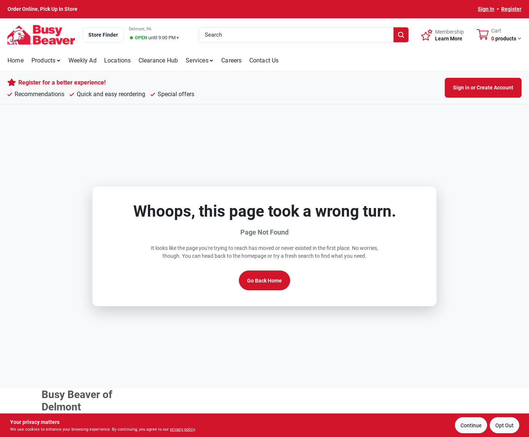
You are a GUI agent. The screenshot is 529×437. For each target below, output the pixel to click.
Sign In (486, 9)
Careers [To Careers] (231, 60)
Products (43, 60)
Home (15, 60)
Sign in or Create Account (483, 88)
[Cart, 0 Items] (499, 35)
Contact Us (264, 60)
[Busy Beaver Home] (41, 35)
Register (511, 9)
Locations (117, 60)
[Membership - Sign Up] (442, 34)
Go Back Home (264, 281)
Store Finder (103, 35)
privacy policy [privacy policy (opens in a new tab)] (182, 429)
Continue (470, 425)
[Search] (400, 34)
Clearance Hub (158, 60)
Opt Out (504, 425)
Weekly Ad (83, 60)
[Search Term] (303, 34)
